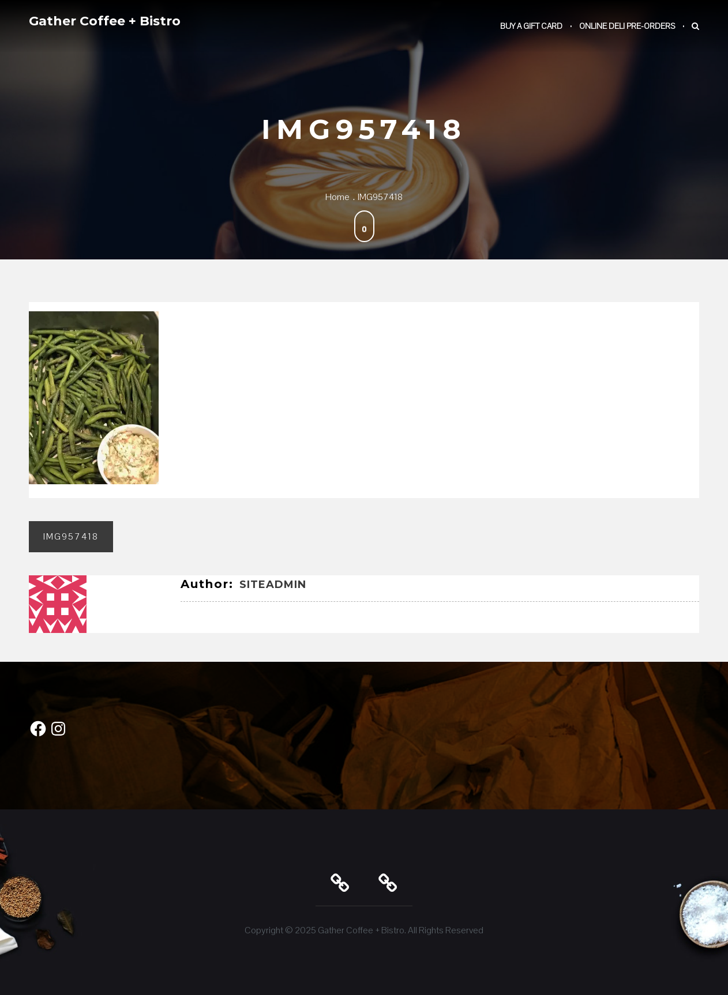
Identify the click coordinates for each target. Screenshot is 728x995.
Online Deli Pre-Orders (627, 26)
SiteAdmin (272, 584)
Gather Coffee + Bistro (105, 21)
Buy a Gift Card (531, 26)
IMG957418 (71, 536)
